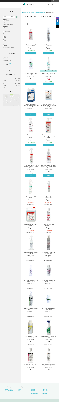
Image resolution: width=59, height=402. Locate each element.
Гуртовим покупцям (34, 393)
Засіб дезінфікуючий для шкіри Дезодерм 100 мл (48, 253)
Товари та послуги (27, 12)
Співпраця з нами (34, 394)
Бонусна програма (34, 391)
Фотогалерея (45, 390)
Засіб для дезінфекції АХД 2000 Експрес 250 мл (48, 197)
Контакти (45, 393)
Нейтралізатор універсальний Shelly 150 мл (48, 74)
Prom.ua (35, 399)
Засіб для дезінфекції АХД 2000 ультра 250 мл (31, 253)
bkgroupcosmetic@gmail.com (8, 63)
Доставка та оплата (9, 390)
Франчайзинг (33, 389)
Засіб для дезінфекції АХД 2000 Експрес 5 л (31, 225)
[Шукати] (1, 4)
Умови (19, 390)
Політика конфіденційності (36, 400)
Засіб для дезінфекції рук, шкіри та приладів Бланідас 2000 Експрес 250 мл (31, 166)
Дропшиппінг (33, 390)
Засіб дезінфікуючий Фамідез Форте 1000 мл (30, 74)
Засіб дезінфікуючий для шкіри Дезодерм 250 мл (31, 281)
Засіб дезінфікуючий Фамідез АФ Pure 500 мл (48, 337)
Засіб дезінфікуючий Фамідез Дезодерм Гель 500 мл (30, 365)
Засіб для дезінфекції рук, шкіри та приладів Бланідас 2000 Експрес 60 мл (48, 166)
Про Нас (45, 389)
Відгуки (44, 391)
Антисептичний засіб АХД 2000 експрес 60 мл (49, 225)
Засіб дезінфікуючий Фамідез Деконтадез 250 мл (48, 365)
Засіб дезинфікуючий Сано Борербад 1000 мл (31, 337)
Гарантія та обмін (8, 389)
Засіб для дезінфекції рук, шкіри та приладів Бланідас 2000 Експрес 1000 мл (48, 136)
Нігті (33, 12)
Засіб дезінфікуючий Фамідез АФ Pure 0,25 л (31, 309)
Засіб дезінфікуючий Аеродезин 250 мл (31, 197)
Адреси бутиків (46, 394)
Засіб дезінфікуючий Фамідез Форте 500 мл (48, 309)
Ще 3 (5, 41)
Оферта (19, 389)
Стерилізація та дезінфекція (40, 12)
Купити (31, 53)
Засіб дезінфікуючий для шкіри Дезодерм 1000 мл (48, 281)
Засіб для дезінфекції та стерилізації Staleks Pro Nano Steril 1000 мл (31, 105)
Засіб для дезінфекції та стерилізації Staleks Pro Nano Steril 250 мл (31, 136)
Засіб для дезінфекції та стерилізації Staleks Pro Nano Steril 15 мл (48, 105)
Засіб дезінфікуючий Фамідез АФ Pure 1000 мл (48, 45)
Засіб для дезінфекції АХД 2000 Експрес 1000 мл (31, 45)
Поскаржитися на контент (27, 400)
